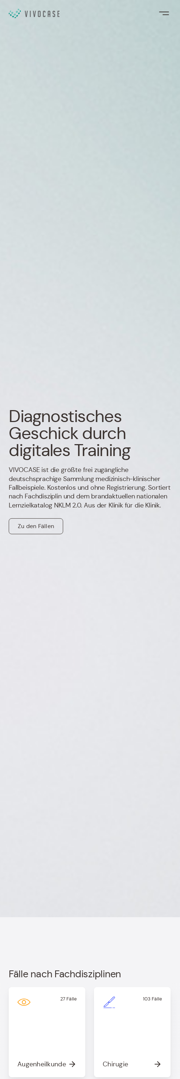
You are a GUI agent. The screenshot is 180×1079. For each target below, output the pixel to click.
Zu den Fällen (36, 526)
